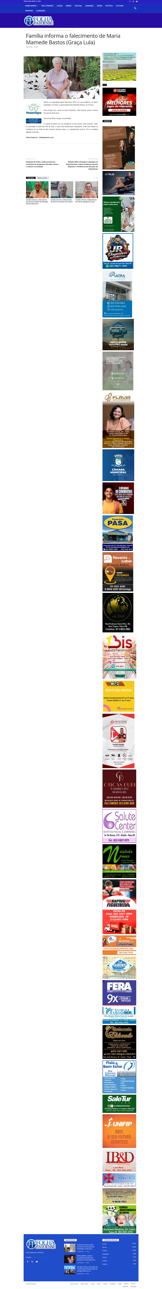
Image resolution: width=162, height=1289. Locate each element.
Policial (78, 6)
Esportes (29, 11)
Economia (40, 11)
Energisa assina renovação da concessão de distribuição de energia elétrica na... (87, 1269)
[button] (135, 8)
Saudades (89, 6)
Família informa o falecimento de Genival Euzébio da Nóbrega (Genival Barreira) (37, 202)
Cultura (119, 6)
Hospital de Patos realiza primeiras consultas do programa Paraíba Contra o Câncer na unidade (42, 164)
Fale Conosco (47, 6)
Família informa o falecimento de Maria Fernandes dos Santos (62, 201)
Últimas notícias (42, 178)
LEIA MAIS (31, 178)
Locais (59, 6)
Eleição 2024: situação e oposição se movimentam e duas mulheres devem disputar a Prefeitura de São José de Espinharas (82, 165)
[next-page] (97, 178)
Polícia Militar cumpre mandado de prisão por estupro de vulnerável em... (86, 1258)
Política (109, 6)
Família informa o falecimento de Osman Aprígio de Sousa (86, 201)
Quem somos (31, 5)
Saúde (99, 6)
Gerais (68, 6)
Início (27, 30)
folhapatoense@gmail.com (40, 1257)
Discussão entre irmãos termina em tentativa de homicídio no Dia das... (85, 1247)
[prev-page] (94, 178)
